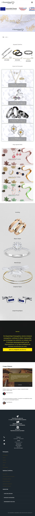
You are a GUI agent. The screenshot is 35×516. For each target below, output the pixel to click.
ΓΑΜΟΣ (4, 457)
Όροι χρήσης (5, 474)
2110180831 (16, 438)
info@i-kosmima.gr (18, 442)
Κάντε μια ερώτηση (8, 493)
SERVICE (4, 462)
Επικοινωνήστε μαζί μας (9, 501)
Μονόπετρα (17, 262)
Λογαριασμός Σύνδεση (7, 486)
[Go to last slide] (3, 55)
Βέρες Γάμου (17, 238)
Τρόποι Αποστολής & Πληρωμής (8, 476)
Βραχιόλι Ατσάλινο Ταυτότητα (7, 58)
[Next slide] (32, 55)
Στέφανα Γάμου (17, 286)
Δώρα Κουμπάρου (17, 311)
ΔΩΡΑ (4, 465)
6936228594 (21, 438)
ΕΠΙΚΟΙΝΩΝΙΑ (5, 467)
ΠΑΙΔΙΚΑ (4, 460)
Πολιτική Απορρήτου (6, 481)
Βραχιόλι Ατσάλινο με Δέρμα (17, 58)
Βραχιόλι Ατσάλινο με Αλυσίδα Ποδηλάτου (28, 59)
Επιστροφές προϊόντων (7, 478)
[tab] (14, 61)
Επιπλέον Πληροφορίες (9, 497)
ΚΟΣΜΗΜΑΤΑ (5, 455)
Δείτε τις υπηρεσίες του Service (17, 349)
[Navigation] (32, 2)
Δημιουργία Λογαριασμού (7, 483)
